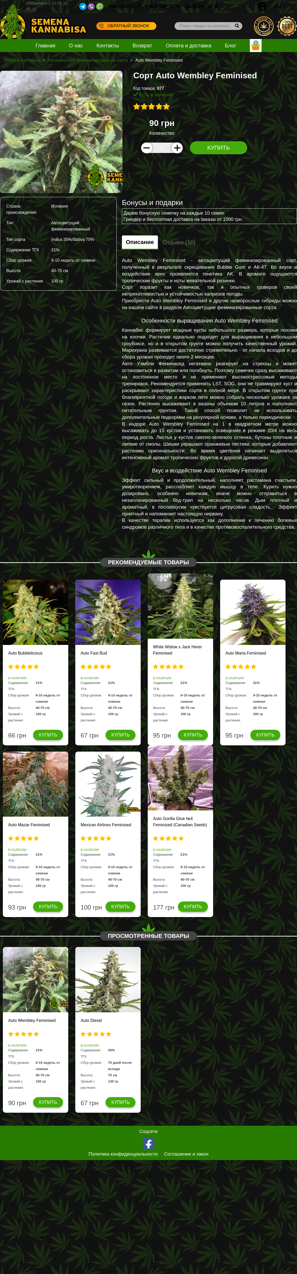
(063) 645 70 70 (163, 6)
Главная (45, 45)
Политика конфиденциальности (123, 1154)
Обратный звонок (124, 25)
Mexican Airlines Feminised (106, 825)
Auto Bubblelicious (25, 653)
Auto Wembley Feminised (31, 1020)
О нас (76, 45)
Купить (218, 147)
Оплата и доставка (188, 45)
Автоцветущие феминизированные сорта (88, 60)
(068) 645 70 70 (201, 6)
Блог (230, 45)
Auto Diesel (91, 1020)
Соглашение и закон (186, 1154)
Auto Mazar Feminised (29, 825)
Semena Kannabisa (22, 60)
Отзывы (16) (179, 242)
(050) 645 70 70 (125, 6)
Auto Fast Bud (94, 653)
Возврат (142, 45)
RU (280, 6)
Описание (140, 242)
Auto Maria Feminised (245, 653)
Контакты (107, 45)
